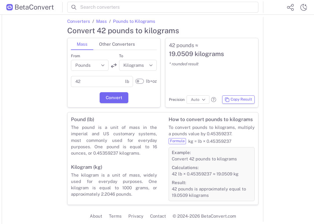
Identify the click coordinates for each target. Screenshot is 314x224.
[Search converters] (169, 7)
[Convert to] (138, 65)
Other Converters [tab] (117, 44)
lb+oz (151, 81)
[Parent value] (96, 81)
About (96, 216)
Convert (114, 97)
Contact (158, 216)
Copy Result (238, 99)
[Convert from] (90, 65)
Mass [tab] (82, 44)
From (75, 56)
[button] (214, 99)
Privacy (135, 216)
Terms (115, 216)
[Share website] (290, 7)
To (121, 56)
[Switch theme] (303, 7)
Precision (177, 99)
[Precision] (198, 99)
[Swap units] (113, 65)
